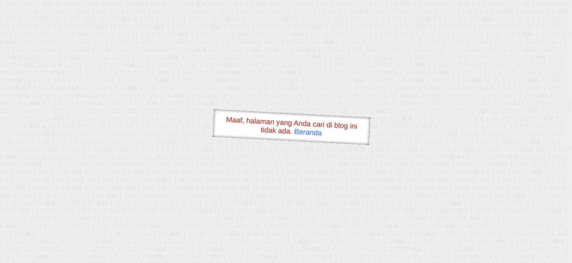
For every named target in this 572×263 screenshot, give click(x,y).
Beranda (308, 132)
